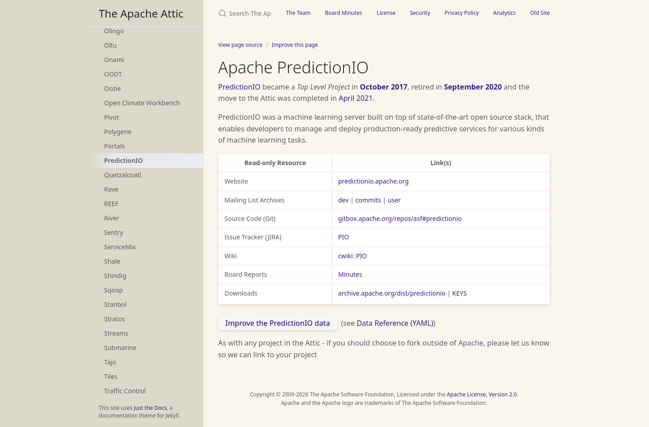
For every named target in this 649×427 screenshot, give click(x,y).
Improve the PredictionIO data (277, 323)
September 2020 (473, 87)
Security (420, 13)
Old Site (540, 13)
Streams (116, 333)
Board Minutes (343, 13)
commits (368, 200)
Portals (114, 146)
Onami (114, 59)
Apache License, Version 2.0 (481, 394)
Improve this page (295, 45)
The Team (298, 13)
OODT (113, 74)
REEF (111, 203)
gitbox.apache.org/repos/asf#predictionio (400, 218)
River (111, 218)
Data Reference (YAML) (394, 323)
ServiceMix (120, 247)
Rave (111, 189)
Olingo (114, 31)
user (394, 200)
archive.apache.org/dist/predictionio (391, 293)
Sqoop (113, 290)
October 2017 (383, 87)
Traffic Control (125, 391)
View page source (240, 45)
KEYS (459, 293)
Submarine (120, 347)
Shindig (115, 275)
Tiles (111, 376)
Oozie (112, 88)
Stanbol (115, 304)
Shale (112, 261)
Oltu (110, 45)
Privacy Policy (462, 13)
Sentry (113, 232)
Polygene (118, 131)
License (386, 13)
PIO (343, 237)
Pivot (111, 117)
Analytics (504, 13)
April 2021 (356, 98)
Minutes (350, 274)
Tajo (110, 362)
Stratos (114, 319)
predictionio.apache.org (373, 181)
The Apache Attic (141, 13)
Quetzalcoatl (122, 175)
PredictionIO (123, 160)
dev (343, 200)
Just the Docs (150, 408)
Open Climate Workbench (142, 103)
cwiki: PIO (352, 256)
